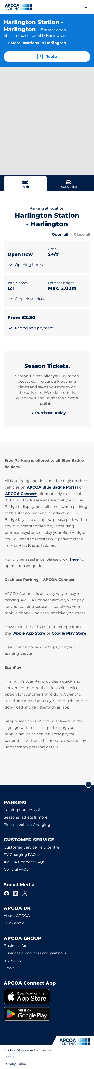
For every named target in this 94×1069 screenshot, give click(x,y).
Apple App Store (29, 633)
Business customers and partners (35, 953)
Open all (60, 234)
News (9, 968)
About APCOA (17, 915)
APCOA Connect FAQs (24, 862)
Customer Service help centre (31, 847)
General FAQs (16, 869)
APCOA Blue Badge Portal (52, 487)
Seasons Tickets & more (25, 817)
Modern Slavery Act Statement (29, 1050)
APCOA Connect (21, 494)
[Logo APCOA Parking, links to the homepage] (18, 7)
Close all (82, 234)
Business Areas (17, 946)
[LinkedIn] (16, 893)
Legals (9, 1057)
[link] (47, 413)
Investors (12, 960)
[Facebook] (6, 893)
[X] (25, 893)
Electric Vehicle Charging (27, 824)
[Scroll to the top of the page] (88, 784)
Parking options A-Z (22, 810)
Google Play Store (69, 633)
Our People (14, 923)
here (74, 559)
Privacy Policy (15, 1064)
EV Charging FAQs (21, 854)
